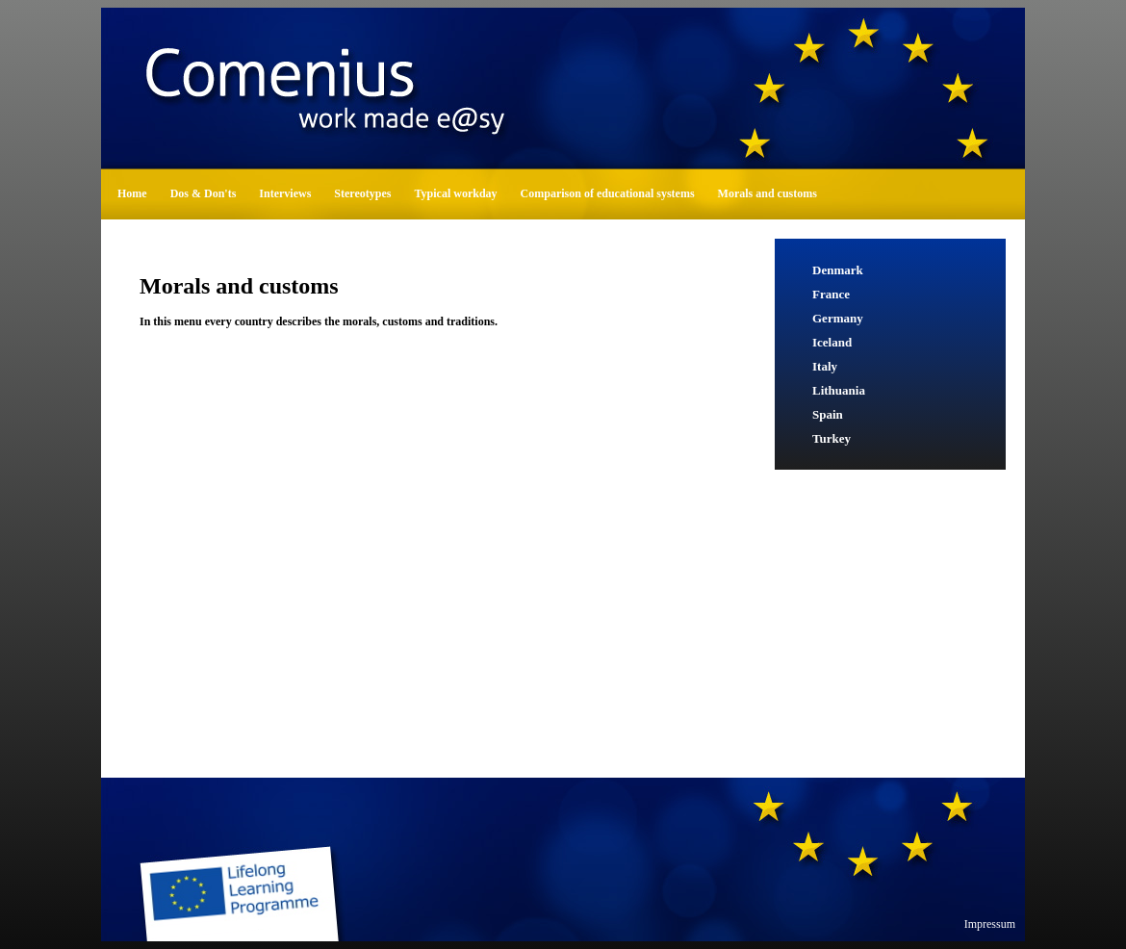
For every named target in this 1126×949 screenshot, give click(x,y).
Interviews (285, 193)
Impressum (989, 924)
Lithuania (838, 390)
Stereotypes (362, 193)
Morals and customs (767, 193)
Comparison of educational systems (608, 193)
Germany (837, 318)
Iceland (832, 342)
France (831, 294)
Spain (827, 414)
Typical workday (455, 193)
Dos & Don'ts (203, 193)
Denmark (837, 270)
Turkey (831, 438)
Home (132, 193)
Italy (824, 366)
